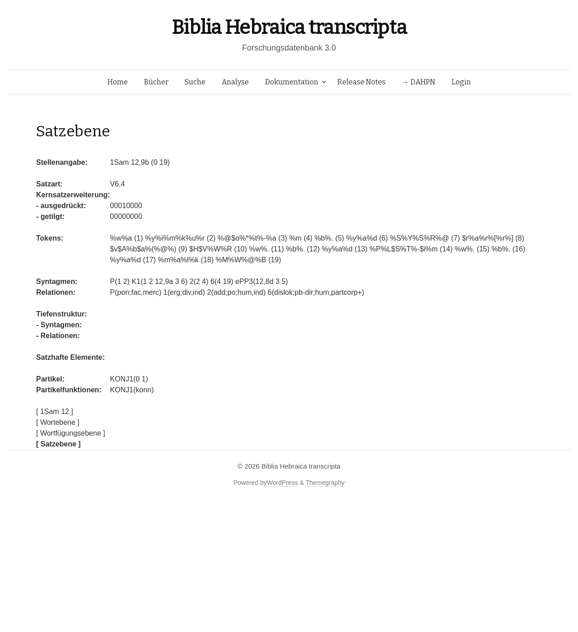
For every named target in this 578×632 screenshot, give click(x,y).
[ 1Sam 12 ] (54, 411)
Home (117, 82)
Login (461, 82)
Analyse (235, 82)
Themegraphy (325, 482)
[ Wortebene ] (57, 422)
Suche (195, 82)
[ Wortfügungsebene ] (70, 433)
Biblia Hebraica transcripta (289, 27)
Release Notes (361, 82)
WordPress (282, 482)
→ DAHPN (418, 82)
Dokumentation (291, 82)
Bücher (156, 82)
